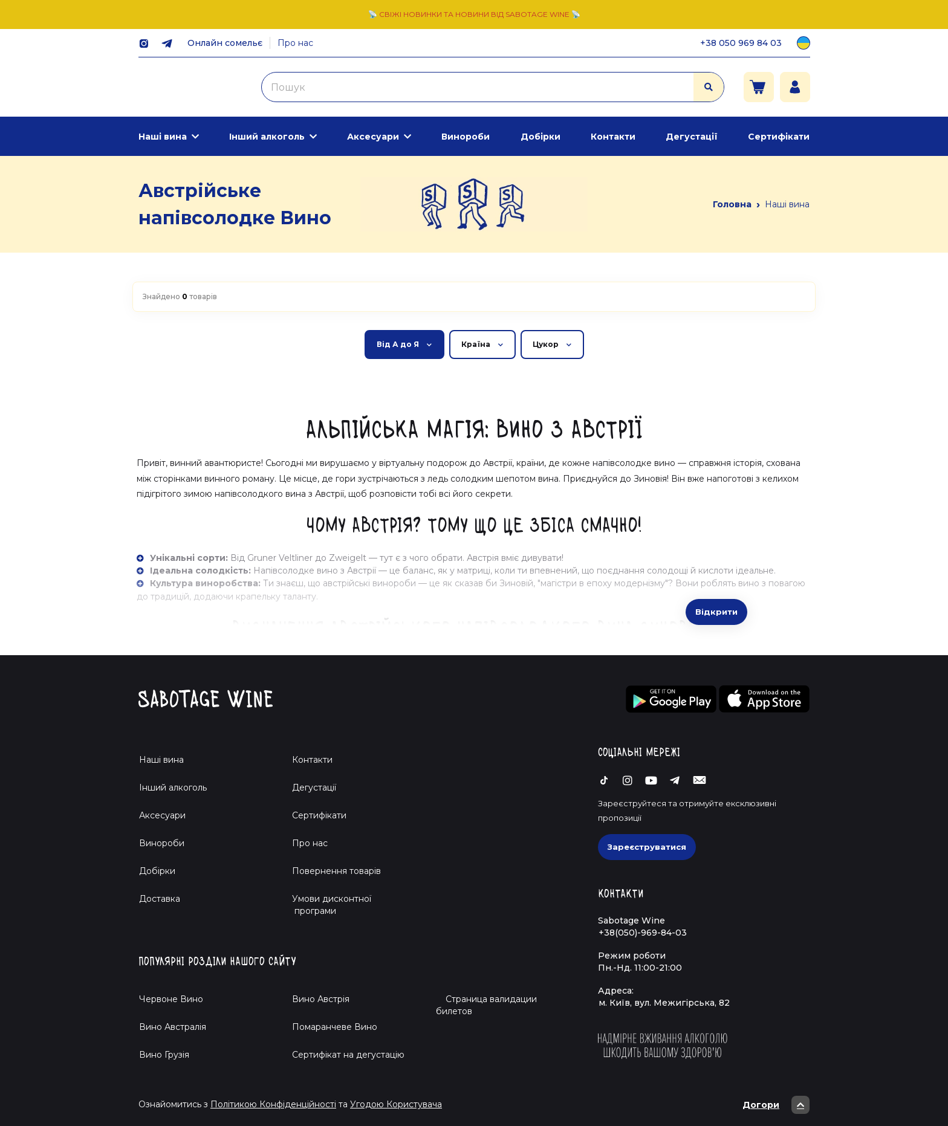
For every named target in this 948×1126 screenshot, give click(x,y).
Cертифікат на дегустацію (348, 1054)
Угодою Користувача (396, 1104)
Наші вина (162, 136)
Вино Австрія (320, 999)
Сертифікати (779, 136)
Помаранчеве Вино (334, 1026)
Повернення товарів (336, 871)
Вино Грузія (164, 1054)
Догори (776, 1105)
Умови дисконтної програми (326, 904)
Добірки (540, 136)
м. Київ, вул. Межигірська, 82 (664, 1002)
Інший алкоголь (267, 136)
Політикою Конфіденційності (273, 1104)
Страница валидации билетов (486, 1005)
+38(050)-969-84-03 (643, 932)
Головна (732, 204)
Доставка (159, 898)
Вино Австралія (172, 1026)
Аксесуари (373, 136)
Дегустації (692, 136)
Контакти (613, 136)
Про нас (295, 42)
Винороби (465, 136)
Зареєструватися (647, 847)
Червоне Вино (171, 999)
